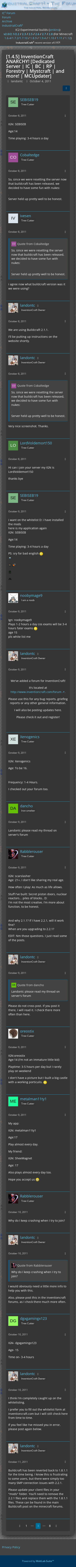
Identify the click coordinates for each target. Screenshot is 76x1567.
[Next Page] (56, 1526)
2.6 (37, 34)
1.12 (68, 38)
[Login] (61, 5)
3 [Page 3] (38, 1526)
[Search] (50, 5)
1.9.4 (42, 38)
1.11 (59, 38)
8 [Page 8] (50, 1526)
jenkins (54, 30)
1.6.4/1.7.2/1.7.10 (16, 38)
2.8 (51, 34)
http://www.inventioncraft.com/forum (36, 692)
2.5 (31, 34)
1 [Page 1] (26, 1526)
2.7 (44, 34)
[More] (65, 116)
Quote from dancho (30, 985)
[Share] (66, 88)
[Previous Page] (20, 1526)
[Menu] (71, 5)
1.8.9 (33, 38)
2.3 (24, 34)
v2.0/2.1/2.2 (11, 34)
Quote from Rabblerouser (34, 1265)
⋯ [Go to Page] (32, 1526)
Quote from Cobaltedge (33, 244)
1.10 (51, 38)
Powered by (38, 1561)
